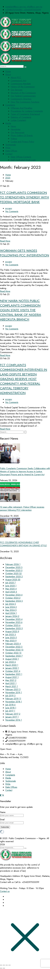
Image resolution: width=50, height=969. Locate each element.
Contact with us (7, 882)
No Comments (11, 211)
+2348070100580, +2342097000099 (23, 9)
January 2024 (12, 616)
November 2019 (13, 692)
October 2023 (12, 625)
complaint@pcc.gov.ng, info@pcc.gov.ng (23, 6)
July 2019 (10, 695)
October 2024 (12, 597)
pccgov (8, 208)
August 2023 (12, 631)
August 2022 (12, 659)
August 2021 (12, 677)
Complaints (10, 774)
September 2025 (14, 576)
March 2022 (11, 665)
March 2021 (11, 686)
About (8, 771)
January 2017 (12, 716)
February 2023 (13, 643)
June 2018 (10, 707)
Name (2, 812)
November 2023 (13, 622)
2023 (7, 177)
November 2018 (13, 701)
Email (2, 819)
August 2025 (12, 579)
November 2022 (14, 649)
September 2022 (14, 655)
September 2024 (14, 601)
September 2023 (14, 628)
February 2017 (12, 713)
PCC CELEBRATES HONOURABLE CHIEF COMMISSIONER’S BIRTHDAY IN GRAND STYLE (23, 544)
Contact (8, 790)
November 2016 (13, 720)
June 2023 (11, 637)
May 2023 (11, 640)
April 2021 (10, 683)
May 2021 (10, 680)
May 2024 (11, 610)
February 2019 (13, 698)
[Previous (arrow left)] (1, 968)
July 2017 (10, 710)
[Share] (7, 965)
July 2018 (10, 704)
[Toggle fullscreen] (4, 965)
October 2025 (13, 573)
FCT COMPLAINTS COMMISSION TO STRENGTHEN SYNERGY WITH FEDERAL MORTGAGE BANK (24, 197)
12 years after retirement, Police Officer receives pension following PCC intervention (22, 509)
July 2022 (10, 662)
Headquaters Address (10, 876)
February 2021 (12, 689)
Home (8, 174)
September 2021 (13, 674)
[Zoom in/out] (1, 965)
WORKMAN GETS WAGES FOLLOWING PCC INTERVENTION (24, 253)
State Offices (11, 787)
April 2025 (11, 591)
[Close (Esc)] (9, 965)
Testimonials (10, 781)
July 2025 (10, 582)
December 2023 (13, 619)
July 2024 (10, 604)
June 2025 (10, 585)
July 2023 (10, 634)
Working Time (6, 888)
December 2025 (13, 567)
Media (8, 778)
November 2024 (13, 594)
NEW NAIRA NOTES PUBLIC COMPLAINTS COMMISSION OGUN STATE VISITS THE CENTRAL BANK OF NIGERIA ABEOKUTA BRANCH (20, 310)
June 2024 (11, 607)
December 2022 (13, 646)
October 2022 (13, 652)
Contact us (5, 891)
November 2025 (13, 570)
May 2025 (11, 588)
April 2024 (11, 613)
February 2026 (12, 564)
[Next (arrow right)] (4, 968)
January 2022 (12, 668)
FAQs (7, 784)
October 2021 (12, 671)
